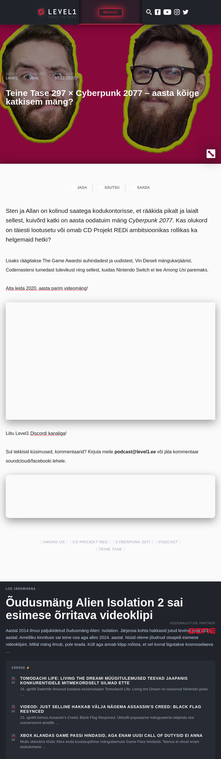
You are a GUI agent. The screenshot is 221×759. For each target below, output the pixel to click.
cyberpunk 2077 (133, 542)
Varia (33, 78)
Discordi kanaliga (47, 433)
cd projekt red (90, 542)
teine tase (110, 549)
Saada (140, 187)
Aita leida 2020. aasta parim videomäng (46, 288)
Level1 (12, 78)
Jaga (79, 187)
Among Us (54, 542)
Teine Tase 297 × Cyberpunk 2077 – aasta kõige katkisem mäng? (102, 97)
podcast (168, 542)
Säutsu (108, 187)
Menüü (110, 12)
